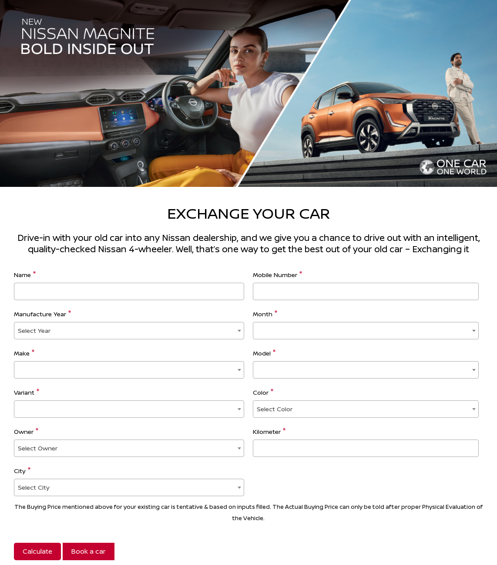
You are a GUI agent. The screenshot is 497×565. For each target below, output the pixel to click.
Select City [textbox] (34, 487)
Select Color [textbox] (274, 409)
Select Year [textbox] (34, 330)
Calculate (37, 551)
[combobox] (129, 330)
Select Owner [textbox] (37, 448)
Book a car (88, 551)
